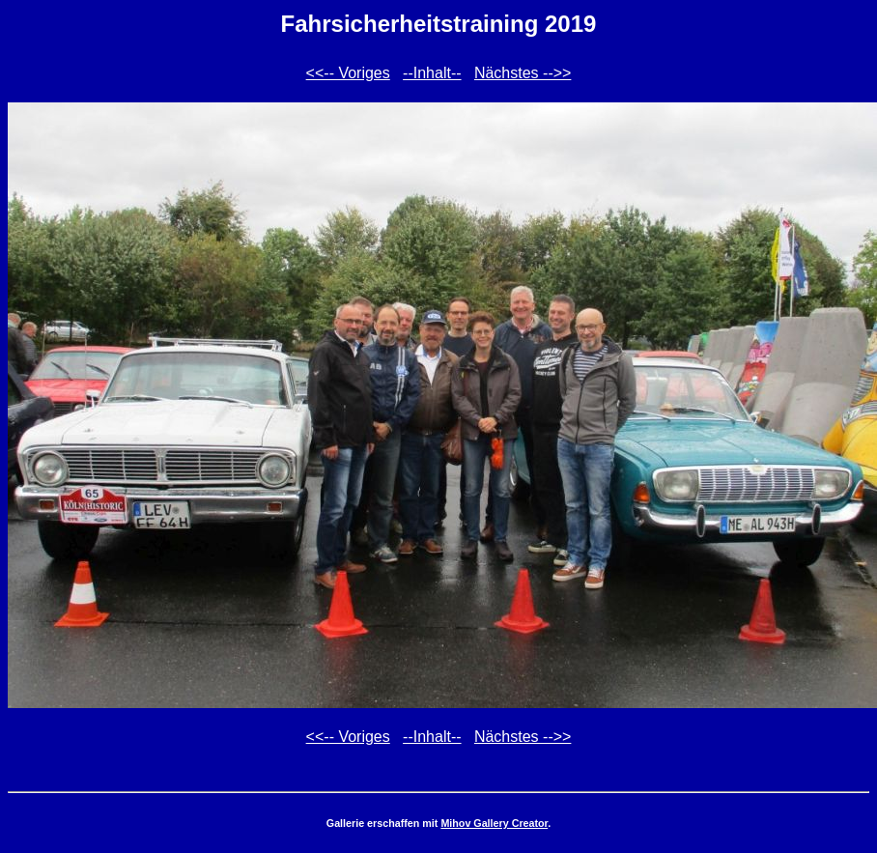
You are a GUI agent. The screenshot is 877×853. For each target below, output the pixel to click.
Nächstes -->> (522, 73)
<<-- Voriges (348, 73)
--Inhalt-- (432, 73)
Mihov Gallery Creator (494, 823)
